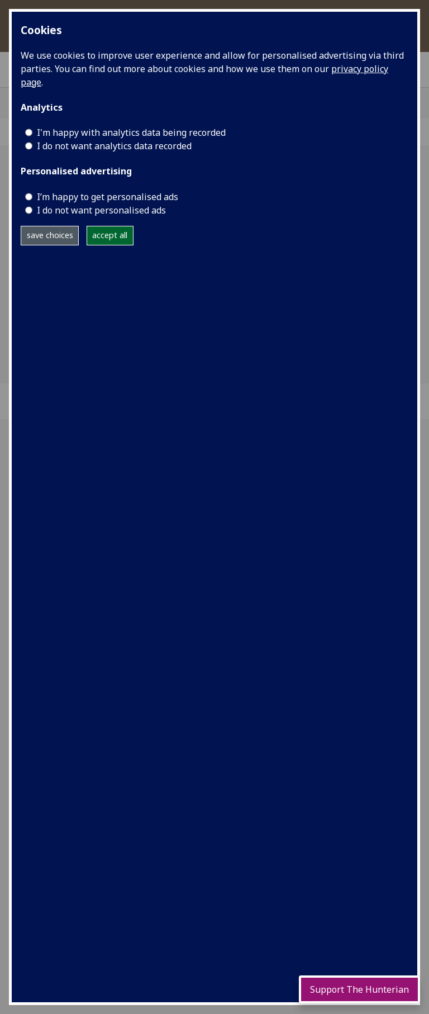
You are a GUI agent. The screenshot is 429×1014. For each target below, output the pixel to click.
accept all (109, 235)
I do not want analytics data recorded (114, 146)
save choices (50, 235)
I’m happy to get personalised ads (107, 197)
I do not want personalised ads (101, 210)
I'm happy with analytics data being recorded (131, 132)
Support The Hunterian (359, 989)
